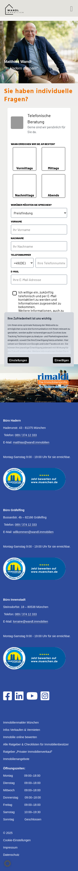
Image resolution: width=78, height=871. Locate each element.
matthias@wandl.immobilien (31, 442)
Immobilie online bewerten (20, 737)
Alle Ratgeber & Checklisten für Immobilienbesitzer (36, 744)
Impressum (10, 847)
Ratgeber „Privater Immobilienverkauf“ (27, 751)
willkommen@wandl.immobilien (33, 532)
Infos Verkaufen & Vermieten (21, 729)
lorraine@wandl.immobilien (30, 621)
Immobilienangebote (16, 759)
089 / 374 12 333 (26, 435)
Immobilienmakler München (21, 722)
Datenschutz (11, 854)
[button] (7, 863)
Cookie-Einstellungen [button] (17, 840)
